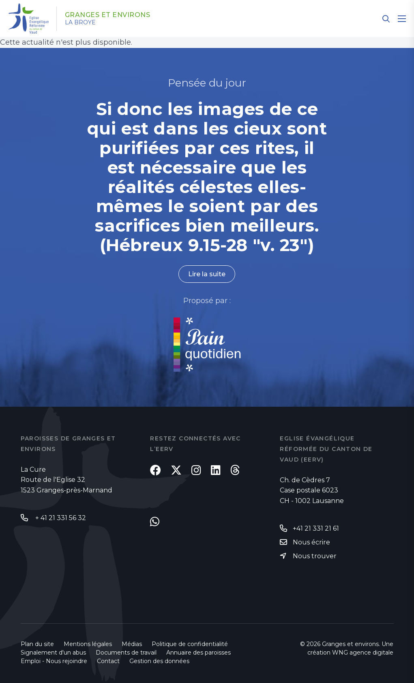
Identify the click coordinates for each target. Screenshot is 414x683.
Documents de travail (126, 652)
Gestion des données (159, 661)
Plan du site (37, 644)
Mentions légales (88, 644)
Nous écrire (311, 542)
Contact (108, 661)
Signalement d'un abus (53, 652)
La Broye (80, 22)
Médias (132, 644)
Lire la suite (206, 274)
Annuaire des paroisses (198, 652)
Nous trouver (315, 556)
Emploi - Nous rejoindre (54, 661)
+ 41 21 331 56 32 (60, 518)
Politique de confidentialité (190, 644)
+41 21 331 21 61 (316, 528)
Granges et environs (107, 15)
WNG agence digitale (362, 652)
